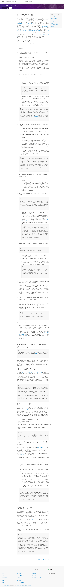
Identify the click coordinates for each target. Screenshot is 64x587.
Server (3, 574)
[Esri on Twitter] (48, 572)
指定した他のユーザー (41, 446)
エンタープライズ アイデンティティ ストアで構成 (32, 372)
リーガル (29, 584)
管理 (11, 8)
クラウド (26, 1)
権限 (39, 46)
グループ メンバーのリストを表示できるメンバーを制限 (28, 30)
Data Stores (21, 1)
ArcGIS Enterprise (6, 1)
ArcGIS (18, 576)
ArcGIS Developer (20, 578)
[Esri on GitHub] (52, 572)
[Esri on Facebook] (50, 572)
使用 (7, 8)
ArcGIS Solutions (20, 579)
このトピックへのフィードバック (42, 558)
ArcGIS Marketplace (21, 581)
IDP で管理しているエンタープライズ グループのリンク (56, 20)
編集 (26, 335)
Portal (13, 1)
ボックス (30, 409)
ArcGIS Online (20, 571)
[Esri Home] (50, 569)
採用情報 (34, 573)
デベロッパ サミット (36, 578)
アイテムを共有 (33, 518)
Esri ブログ (34, 574)
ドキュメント (4, 581)
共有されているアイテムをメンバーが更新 (26, 23)
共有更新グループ (54, 26)
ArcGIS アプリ (43, 546)
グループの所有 (24, 453)
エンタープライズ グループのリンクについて (38, 146)
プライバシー (19, 584)
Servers (16, 1)
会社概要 (34, 571)
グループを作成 (38, 527)
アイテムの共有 (36, 116)
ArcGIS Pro (19, 573)
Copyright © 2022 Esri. (6, 584)
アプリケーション (32, 1)
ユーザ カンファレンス (36, 576)
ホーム (4, 8)
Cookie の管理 (24, 584)
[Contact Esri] (54, 572)
